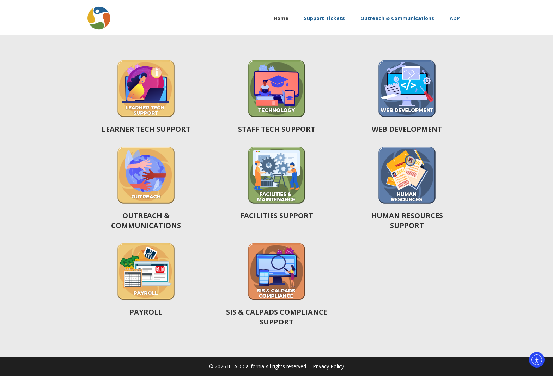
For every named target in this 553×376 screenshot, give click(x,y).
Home (280, 18)
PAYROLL (146, 312)
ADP (454, 18)
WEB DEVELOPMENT (407, 129)
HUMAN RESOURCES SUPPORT (407, 220)
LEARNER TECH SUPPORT (146, 129)
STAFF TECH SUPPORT (276, 129)
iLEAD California (246, 366)
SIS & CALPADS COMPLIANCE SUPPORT (276, 317)
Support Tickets (324, 18)
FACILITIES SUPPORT (276, 215)
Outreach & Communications (396, 18)
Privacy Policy (328, 366)
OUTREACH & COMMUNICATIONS (146, 220)
